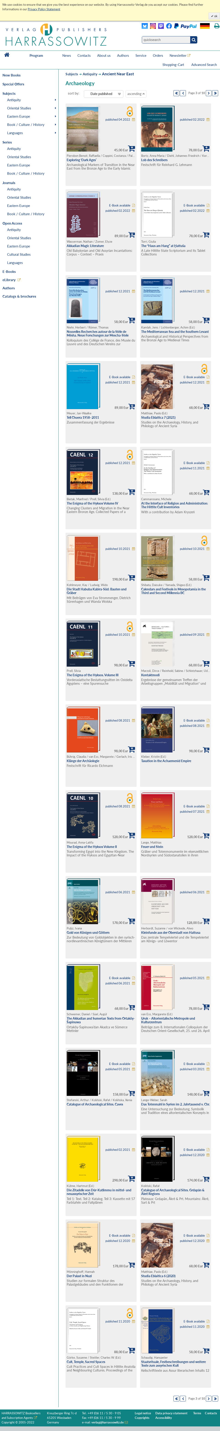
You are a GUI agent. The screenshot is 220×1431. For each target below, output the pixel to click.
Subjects (72, 74)
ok (215, 16)
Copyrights (142, 1418)
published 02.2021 (117, 1149)
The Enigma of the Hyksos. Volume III (92, 675)
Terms (197, 1413)
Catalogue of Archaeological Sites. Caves (95, 1104)
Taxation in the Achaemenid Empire (166, 761)
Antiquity (14, 100)
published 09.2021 (192, 634)
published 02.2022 (192, 119)
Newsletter (178, 55)
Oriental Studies (19, 108)
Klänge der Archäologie (83, 761)
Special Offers (13, 84)
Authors (123, 55)
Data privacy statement (171, 1413)
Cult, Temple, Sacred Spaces (86, 1362)
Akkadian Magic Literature (85, 246)
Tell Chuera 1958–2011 (83, 417)
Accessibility (163, 1418)
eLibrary (9, 280)
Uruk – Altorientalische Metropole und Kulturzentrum (168, 1020)
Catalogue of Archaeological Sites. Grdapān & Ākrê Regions (172, 1192)
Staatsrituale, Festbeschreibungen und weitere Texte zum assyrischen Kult (173, 1364)
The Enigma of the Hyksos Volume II (92, 847)
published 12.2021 (117, 291)
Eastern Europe (18, 116)
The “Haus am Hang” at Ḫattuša (163, 246)
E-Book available (119, 205)
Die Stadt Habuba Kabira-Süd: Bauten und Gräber (96, 591)
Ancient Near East (118, 73)
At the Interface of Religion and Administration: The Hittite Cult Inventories (174, 505)
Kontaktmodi (150, 675)
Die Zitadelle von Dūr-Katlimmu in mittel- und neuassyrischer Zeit (99, 1192)
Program (36, 55)
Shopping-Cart (173, 64)
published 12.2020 (192, 1155)
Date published (101, 94)
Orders (158, 55)
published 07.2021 (192, 811)
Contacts (84, 55)
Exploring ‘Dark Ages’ (81, 160)
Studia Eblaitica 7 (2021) (158, 417)
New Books (12, 75)
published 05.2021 (192, 978)
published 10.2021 (117, 549)
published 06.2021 (117, 892)
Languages (15, 133)
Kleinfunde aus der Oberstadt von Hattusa (170, 932)
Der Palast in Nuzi (79, 1276)
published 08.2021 (117, 720)
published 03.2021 (192, 1069)
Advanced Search (204, 64)
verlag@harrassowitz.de (107, 1422)
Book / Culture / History (25, 124)
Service (140, 55)
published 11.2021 (192, 468)
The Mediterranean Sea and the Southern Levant (175, 332)
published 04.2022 (117, 119)
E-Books (9, 271)
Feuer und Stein (152, 847)
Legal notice (143, 1413)
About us (104, 55)
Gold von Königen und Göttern (88, 932)
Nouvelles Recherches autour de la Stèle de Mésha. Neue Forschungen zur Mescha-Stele (98, 333)
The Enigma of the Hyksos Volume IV (92, 503)
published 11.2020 (117, 1321)
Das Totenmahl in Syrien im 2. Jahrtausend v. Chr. (175, 1104)
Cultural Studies (19, 254)
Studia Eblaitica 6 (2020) (158, 1276)
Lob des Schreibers (154, 160)
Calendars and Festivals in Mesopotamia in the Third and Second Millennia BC (173, 591)
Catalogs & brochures (19, 296)
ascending (136, 93)
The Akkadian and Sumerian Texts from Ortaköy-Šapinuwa (101, 1020)
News (66, 55)
